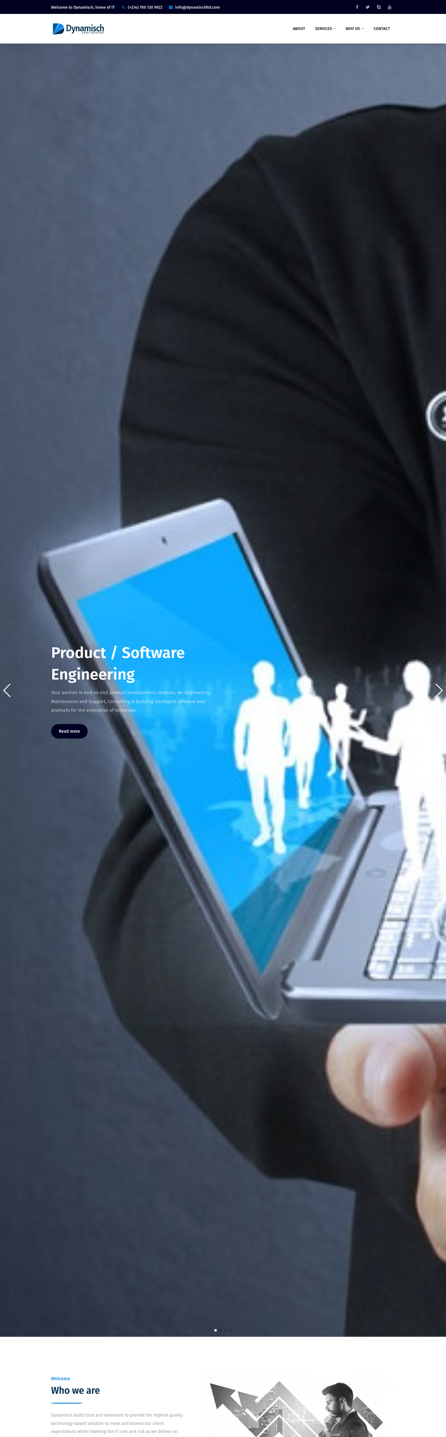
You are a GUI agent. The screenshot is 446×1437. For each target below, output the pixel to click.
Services (325, 28)
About (299, 28)
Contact (382, 28)
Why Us (355, 28)
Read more (69, 731)
